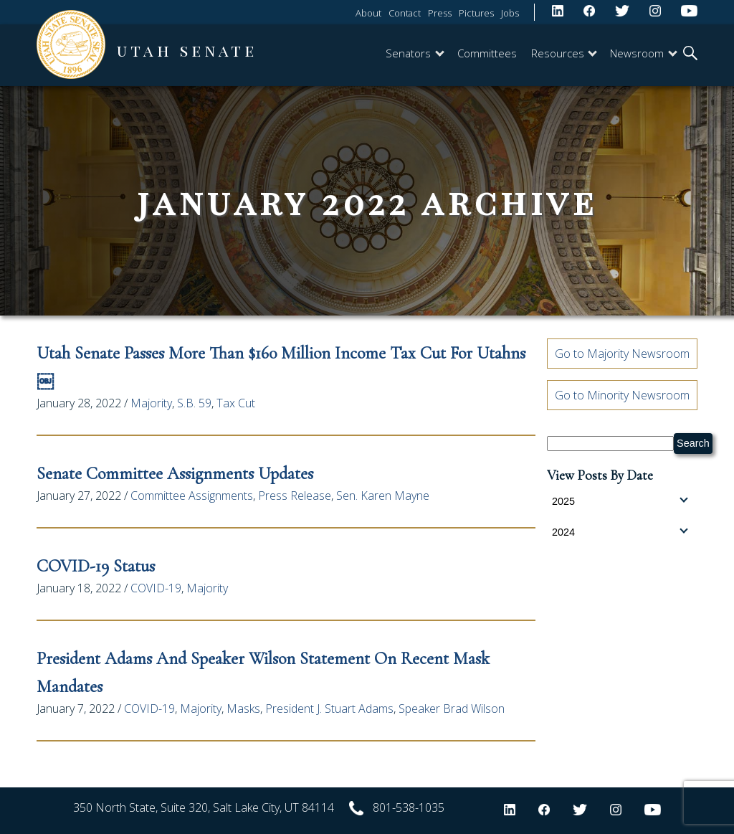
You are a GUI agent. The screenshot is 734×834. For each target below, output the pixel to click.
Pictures (476, 12)
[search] (690, 54)
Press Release (294, 495)
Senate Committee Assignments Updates (177, 473)
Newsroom (643, 53)
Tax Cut (235, 403)
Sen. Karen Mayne (382, 495)
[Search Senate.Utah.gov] (610, 443)
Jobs (510, 12)
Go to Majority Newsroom (622, 353)
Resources (564, 53)
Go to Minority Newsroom (622, 395)
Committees (487, 53)
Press (440, 12)
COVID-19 (155, 588)
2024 (620, 531)
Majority (151, 403)
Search (693, 443)
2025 (620, 500)
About (368, 12)
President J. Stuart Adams (329, 708)
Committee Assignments (191, 495)
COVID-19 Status (96, 566)
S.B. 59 (194, 403)
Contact (405, 12)
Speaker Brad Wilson (452, 708)
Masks (243, 708)
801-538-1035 (408, 807)
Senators (415, 53)
